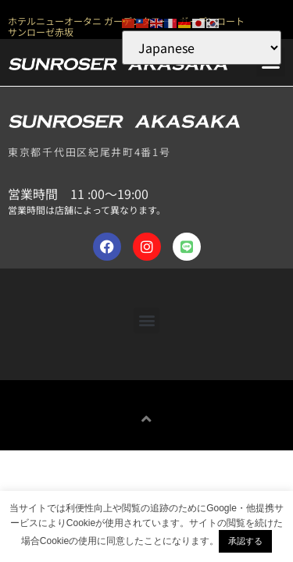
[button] (146, 320)
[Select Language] (201, 47)
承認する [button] (245, 541)
